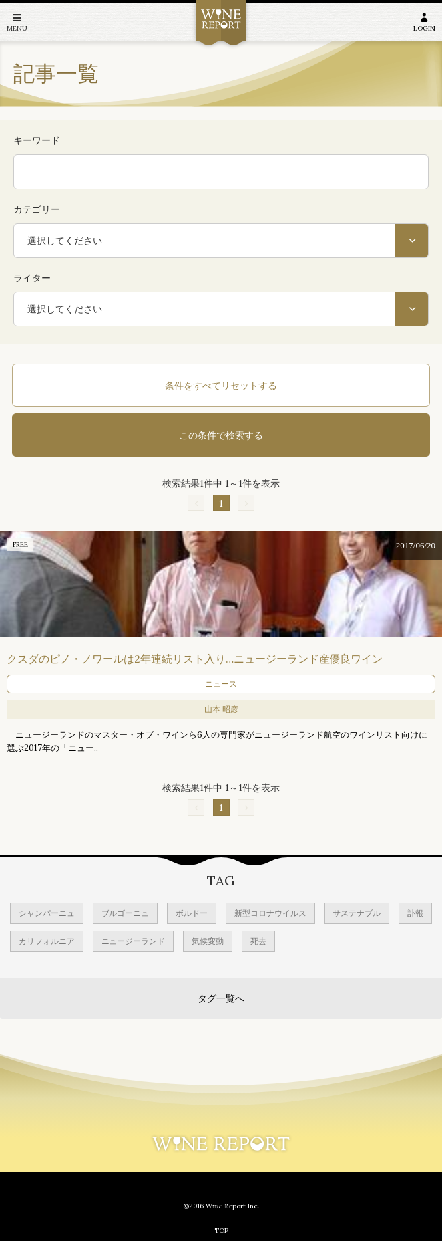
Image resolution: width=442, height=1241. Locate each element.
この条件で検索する (221, 435)
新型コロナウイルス (270, 913)
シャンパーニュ (47, 913)
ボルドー (192, 913)
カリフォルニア (47, 941)
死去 (258, 941)
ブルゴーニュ (125, 913)
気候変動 (208, 941)
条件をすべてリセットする (221, 386)
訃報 (415, 913)
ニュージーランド (133, 941)
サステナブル (357, 913)
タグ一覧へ (221, 998)
